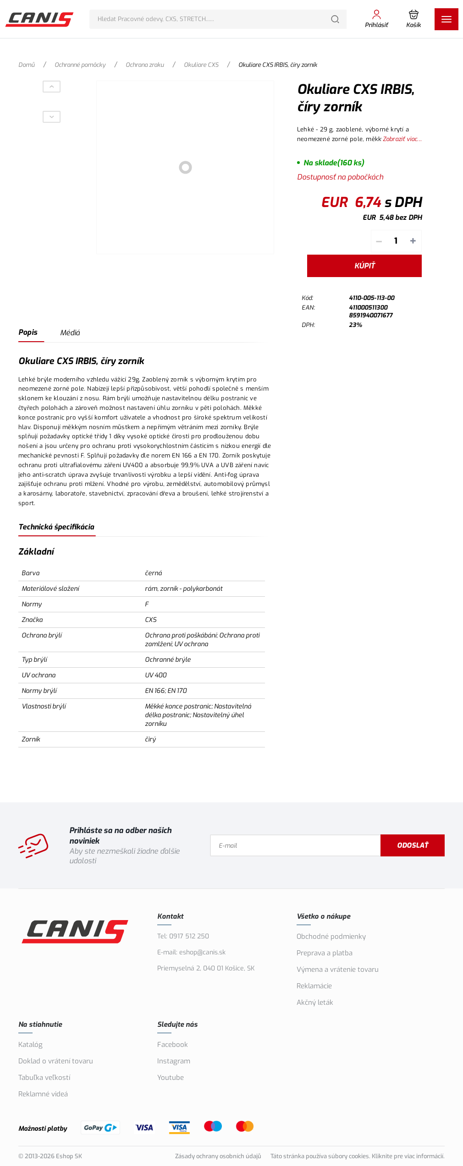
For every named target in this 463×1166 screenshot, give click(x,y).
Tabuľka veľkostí (44, 1077)
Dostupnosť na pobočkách (340, 177)
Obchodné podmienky (331, 936)
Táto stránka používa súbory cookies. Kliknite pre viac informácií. (357, 1156)
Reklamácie (314, 986)
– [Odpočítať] (379, 241)
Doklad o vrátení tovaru (55, 1061)
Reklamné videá (43, 1094)
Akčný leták (315, 1002)
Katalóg (30, 1044)
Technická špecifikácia (56, 527)
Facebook (172, 1044)
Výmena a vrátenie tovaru (338, 969)
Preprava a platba (325, 953)
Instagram (173, 1061)
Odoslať (412, 845)
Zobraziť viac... (402, 139)
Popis (27, 332)
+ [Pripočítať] (413, 241)
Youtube (170, 1077)
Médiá (70, 333)
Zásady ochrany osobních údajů (218, 1156)
